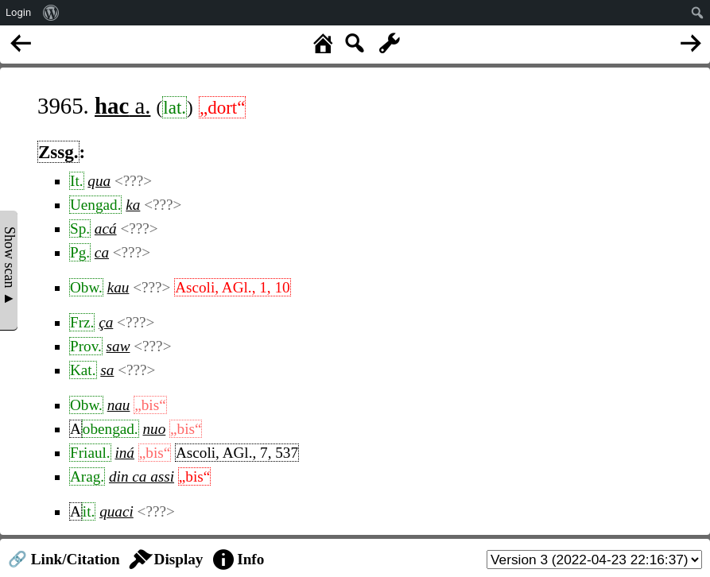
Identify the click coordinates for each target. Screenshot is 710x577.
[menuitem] (51, 12)
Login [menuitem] (18, 12)
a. (122, 105)
